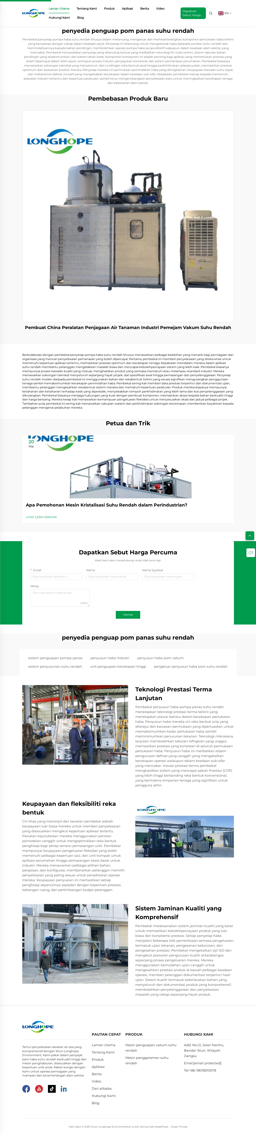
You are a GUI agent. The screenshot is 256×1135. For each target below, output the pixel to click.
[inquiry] (250, 552)
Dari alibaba (102, 1089)
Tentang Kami (87, 8)
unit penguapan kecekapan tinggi (118, 667)
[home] (33, 13)
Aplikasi (127, 8)
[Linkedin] (64, 1089)
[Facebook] (26, 1089)
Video (160, 8)
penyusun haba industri (109, 658)
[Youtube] (39, 1089)
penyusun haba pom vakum (160, 658)
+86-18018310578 (202, 1070)
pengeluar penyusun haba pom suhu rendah (190, 667)
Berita (144, 8)
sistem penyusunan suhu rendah (55, 667)
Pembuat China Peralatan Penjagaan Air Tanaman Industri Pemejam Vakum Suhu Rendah (128, 327)
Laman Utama (103, 1045)
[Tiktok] (52, 1089)
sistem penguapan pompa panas (55, 658)
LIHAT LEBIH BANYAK (41, 517)
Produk (109, 8)
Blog (80, 17)
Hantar (128, 614)
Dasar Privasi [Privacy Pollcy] (179, 1126)
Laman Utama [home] (59, 8)
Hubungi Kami (59, 17)
